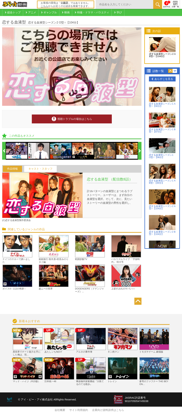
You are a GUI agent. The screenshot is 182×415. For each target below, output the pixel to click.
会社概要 (60, 410)
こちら (44, 6)
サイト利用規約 (78, 410)
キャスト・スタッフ (40, 168)
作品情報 (12, 168)
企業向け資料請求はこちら (108, 410)
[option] (17, 151)
